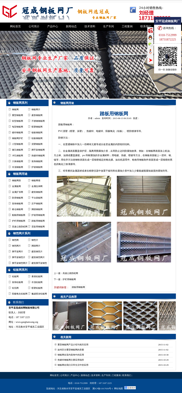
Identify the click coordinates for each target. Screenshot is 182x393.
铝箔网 (15, 288)
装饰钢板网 (36, 161)
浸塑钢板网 (36, 144)
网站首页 (54, 375)
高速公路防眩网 (19, 226)
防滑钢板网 (17, 197)
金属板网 (16, 186)
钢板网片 (35, 109)
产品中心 (75, 375)
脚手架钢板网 (38, 150)
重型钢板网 (17, 115)
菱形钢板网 (36, 115)
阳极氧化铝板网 (19, 293)
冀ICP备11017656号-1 (102, 388)
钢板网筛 (16, 180)
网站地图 (118, 388)
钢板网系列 (20, 102)
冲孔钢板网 (17, 155)
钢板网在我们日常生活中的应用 (73, 365)
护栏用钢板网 (18, 221)
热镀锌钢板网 (38, 155)
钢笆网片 (16, 245)
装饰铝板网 (17, 282)
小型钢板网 (17, 144)
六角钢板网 (17, 161)
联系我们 (126, 375)
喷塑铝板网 (36, 288)
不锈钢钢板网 (38, 121)
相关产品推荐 (68, 296)
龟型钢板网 (17, 126)
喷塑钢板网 (36, 126)
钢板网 (15, 109)
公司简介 (64, 375)
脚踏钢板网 (36, 209)
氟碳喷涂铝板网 (39, 293)
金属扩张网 (17, 192)
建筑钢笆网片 (38, 257)
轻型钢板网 (17, 121)
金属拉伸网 (36, 186)
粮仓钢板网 (17, 209)
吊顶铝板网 (36, 282)
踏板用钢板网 (38, 221)
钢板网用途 (20, 173)
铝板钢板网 (36, 138)
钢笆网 (15, 240)
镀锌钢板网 (17, 132)
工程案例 (116, 375)
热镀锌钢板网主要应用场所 (71, 360)
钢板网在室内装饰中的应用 (71, 354)
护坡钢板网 (36, 167)
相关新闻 (65, 337)
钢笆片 (34, 240)
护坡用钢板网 (38, 215)
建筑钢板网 (36, 192)
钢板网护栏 (17, 138)
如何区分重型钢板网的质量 (71, 349)
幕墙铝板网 (36, 276)
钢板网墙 (35, 180)
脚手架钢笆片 (18, 257)
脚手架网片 (17, 251)
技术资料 (95, 375)
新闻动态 (85, 375)
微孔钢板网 (17, 150)
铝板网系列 (20, 269)
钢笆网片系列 (21, 233)
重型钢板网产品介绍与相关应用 (73, 344)
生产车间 (106, 375)
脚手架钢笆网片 (19, 263)
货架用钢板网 (38, 226)
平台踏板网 (36, 197)
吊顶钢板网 (17, 167)
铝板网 (15, 276)
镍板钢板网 (36, 132)
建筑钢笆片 (36, 251)
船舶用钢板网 (18, 215)
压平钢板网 (36, 203)
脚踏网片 (35, 245)
